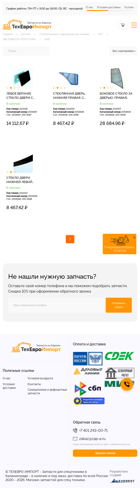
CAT (100, 34)
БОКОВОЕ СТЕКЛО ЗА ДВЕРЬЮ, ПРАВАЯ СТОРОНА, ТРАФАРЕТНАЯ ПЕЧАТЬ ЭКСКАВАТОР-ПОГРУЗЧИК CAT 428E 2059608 (116, 96)
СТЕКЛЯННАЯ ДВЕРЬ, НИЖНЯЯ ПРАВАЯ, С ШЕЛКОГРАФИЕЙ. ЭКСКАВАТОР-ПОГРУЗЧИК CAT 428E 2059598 (69, 96)
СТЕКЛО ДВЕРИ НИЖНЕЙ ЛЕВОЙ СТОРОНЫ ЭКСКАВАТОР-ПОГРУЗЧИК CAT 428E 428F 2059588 (22, 180)
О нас (89, 7)
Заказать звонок (105, 453)
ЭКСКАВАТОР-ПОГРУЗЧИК (19, 39)
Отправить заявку (119, 305)
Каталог (26, 34)
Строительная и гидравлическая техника (64, 34)
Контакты (34, 384)
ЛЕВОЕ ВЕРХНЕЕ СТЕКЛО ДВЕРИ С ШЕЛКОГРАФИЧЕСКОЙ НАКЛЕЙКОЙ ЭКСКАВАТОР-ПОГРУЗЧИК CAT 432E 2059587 (23, 96)
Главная (7, 34)
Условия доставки (108, 7)
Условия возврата (40, 378)
